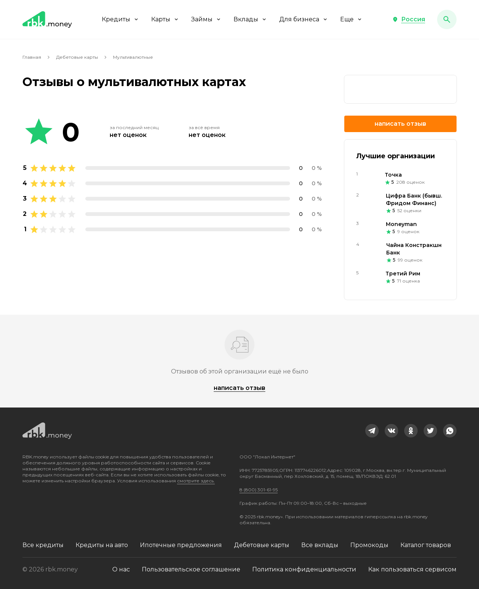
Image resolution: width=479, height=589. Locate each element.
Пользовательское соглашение (191, 569)
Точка (393, 174)
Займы (206, 19)
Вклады (250, 19)
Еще (351, 19)
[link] (372, 430)
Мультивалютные (133, 57)
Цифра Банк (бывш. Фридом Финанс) (414, 199)
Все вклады (319, 545)
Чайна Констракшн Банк (414, 249)
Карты (165, 19)
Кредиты (120, 19)
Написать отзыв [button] (400, 123)
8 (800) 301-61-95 (259, 489)
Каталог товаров (425, 545)
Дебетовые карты (77, 57)
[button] (408, 19)
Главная (31, 57)
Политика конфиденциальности (304, 569)
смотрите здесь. (196, 480)
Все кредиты (43, 545)
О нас (121, 569)
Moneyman (401, 224)
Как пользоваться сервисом (412, 569)
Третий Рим (402, 273)
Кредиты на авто (102, 545)
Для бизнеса (303, 19)
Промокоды (369, 545)
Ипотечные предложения (181, 545)
